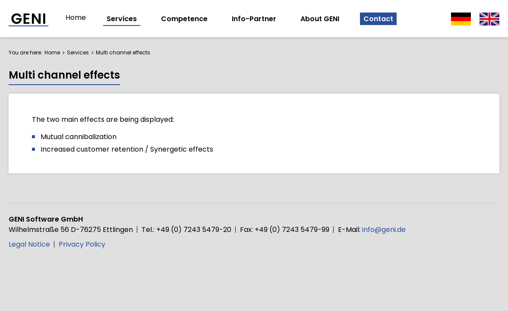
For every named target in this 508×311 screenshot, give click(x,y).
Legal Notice (29, 244)
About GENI (319, 19)
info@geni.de (384, 230)
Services (122, 19)
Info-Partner (254, 19)
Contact (378, 19)
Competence (184, 19)
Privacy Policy (82, 244)
